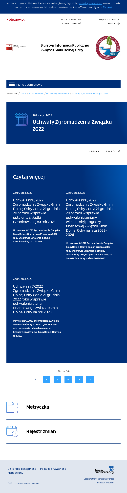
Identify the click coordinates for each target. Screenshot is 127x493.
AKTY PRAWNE (36, 93)
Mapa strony (15, 472)
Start (23, 93)
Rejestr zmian (41, 431)
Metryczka (37, 407)
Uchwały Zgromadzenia (57, 93)
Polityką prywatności (90, 3)
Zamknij (107, 7)
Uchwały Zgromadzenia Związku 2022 (90, 93)
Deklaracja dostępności (22, 468)
